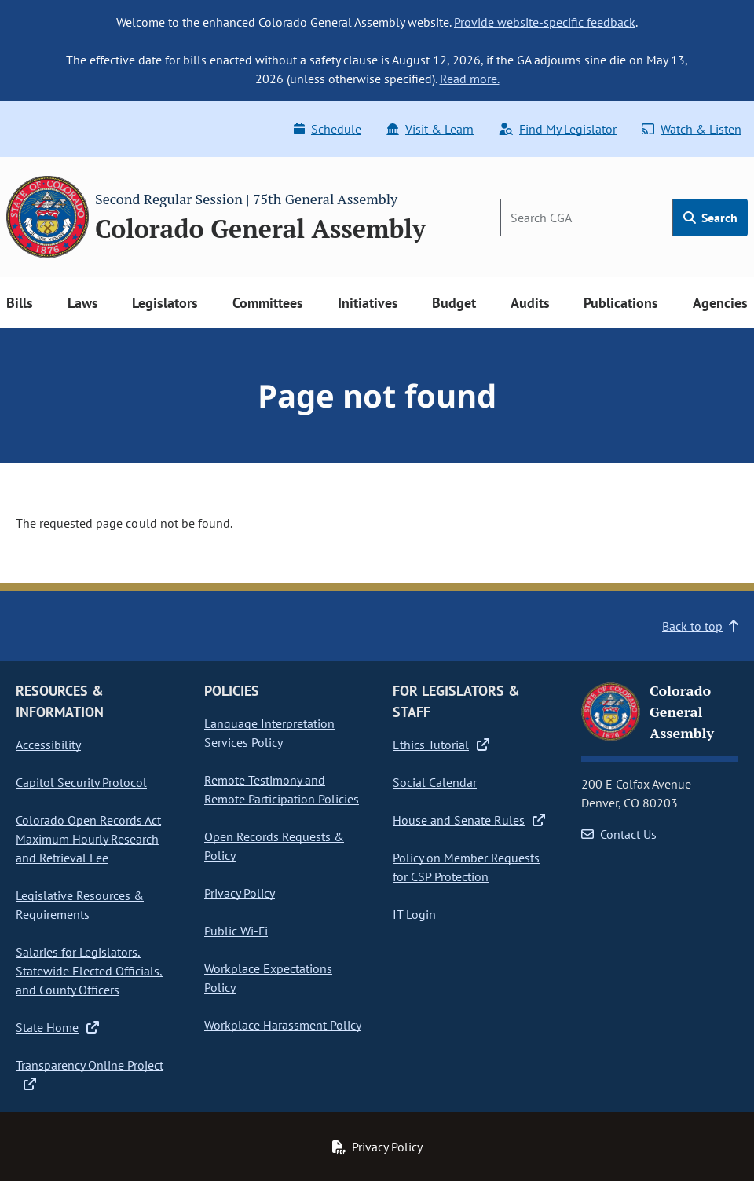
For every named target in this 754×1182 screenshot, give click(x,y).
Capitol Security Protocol (81, 782)
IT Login (414, 914)
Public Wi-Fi (236, 931)
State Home (57, 1027)
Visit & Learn (430, 129)
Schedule (327, 129)
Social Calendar (435, 782)
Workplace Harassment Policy (282, 1025)
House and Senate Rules (469, 820)
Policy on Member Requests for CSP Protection (466, 867)
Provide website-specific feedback (544, 22)
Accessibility (48, 744)
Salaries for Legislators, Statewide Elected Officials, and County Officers (89, 970)
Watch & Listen (691, 129)
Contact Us (619, 834)
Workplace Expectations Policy (268, 978)
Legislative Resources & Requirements (80, 904)
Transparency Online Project (89, 1073)
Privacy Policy (239, 893)
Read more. (470, 78)
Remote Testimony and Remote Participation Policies (281, 789)
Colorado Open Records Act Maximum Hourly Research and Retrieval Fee (88, 838)
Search (710, 217)
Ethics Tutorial (441, 744)
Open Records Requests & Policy (274, 846)
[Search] (586, 217)
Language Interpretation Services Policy (269, 732)
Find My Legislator (558, 129)
